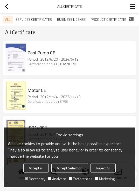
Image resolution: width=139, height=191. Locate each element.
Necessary (35, 178)
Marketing (105, 178)
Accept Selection (69, 168)
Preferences (80, 178)
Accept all (36, 168)
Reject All (103, 168)
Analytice (57, 178)
